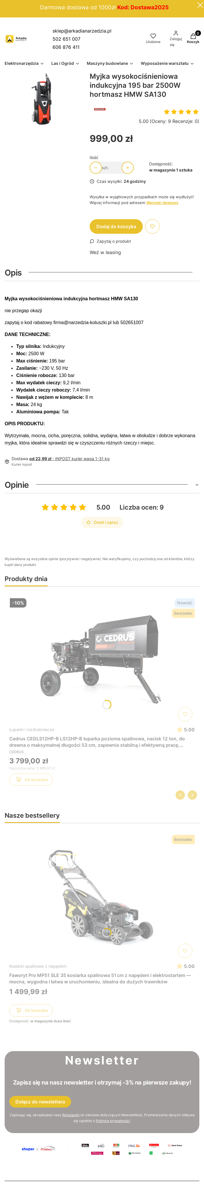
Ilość (94, 157)
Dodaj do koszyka (116, 226)
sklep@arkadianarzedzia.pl (82, 31)
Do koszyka (31, 780)
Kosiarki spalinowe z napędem (37, 966)
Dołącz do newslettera (40, 1102)
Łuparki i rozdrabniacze (31, 729)
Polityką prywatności (113, 1121)
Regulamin (71, 1115)
